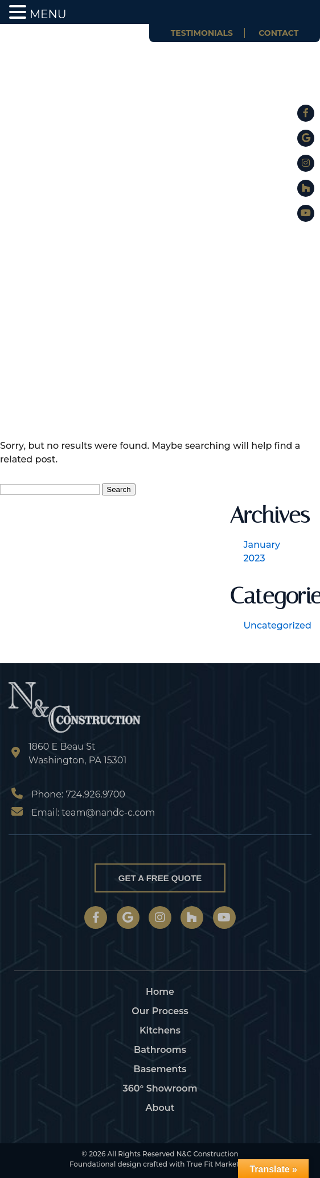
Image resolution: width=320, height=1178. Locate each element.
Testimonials (202, 33)
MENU (48, 14)
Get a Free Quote (160, 878)
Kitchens (160, 1030)
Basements (160, 1069)
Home (160, 991)
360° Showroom (159, 1088)
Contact (278, 33)
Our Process (160, 1011)
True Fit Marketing (219, 1164)
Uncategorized (277, 625)
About (160, 1107)
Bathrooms (160, 1049)
